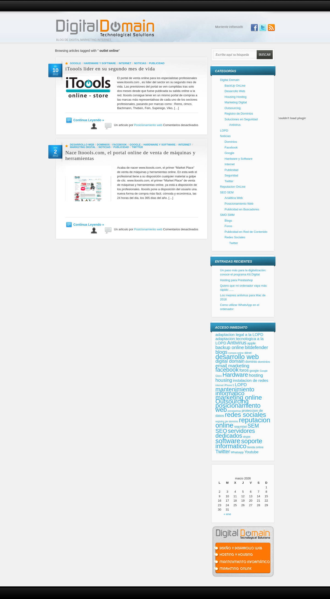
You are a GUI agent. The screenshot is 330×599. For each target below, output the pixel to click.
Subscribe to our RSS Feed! (271, 27)
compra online (236, 353)
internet (219, 385)
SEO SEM (227, 192)
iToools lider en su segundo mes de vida (110, 68)
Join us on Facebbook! (254, 27)
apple (251, 343)
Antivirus (235, 124)
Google (75, 63)
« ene (227, 514)
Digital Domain (229, 80)
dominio (251, 361)
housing (223, 380)
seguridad (240, 426)
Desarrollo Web (82, 144)
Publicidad (157, 63)
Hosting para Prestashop (236, 280)
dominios (264, 361)
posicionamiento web (238, 407)
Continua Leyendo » (88, 120)
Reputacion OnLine (232, 186)
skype (246, 436)
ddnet (248, 352)
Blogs (228, 220)
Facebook (120, 144)
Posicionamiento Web (239, 203)
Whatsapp (237, 452)
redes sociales (245, 414)
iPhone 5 (229, 385)
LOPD (224, 130)
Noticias (140, 63)
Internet (125, 63)
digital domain (230, 361)
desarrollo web (237, 356)
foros (244, 370)
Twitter (137, 147)
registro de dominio (226, 421)
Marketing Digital (83, 147)
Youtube (251, 452)
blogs (221, 352)
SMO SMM (227, 215)
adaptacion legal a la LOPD (239, 334)
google (254, 370)
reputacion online (242, 422)
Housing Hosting (235, 97)
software (227, 441)
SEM (253, 426)
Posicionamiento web (148, 125)
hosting (256, 375)
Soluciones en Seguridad (241, 119)
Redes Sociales (235, 237)
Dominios (103, 144)
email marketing (232, 365)
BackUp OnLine (235, 85)
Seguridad (231, 175)
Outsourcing (233, 108)
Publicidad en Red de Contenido (246, 232)
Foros (228, 226)
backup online (229, 347)
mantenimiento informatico (234, 391)
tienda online (255, 447)
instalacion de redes (250, 380)
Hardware (235, 374)
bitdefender (256, 347)
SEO (221, 431)
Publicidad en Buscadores (242, 209)
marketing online (238, 397)
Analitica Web (234, 198)
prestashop (234, 410)
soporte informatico (238, 443)
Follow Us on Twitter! (263, 27)
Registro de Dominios (239, 113)
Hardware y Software (100, 63)
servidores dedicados (235, 433)
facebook (227, 369)
